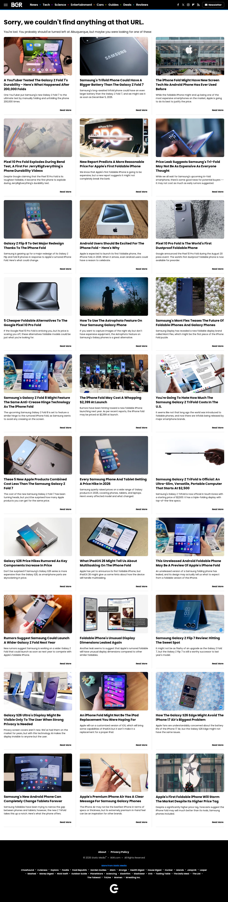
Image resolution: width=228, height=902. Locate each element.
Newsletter (213, 4)
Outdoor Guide (79, 873)
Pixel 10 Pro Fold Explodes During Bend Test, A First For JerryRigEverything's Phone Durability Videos (34, 166)
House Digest (155, 870)
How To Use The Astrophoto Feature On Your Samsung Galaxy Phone (111, 322)
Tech (46, 4)
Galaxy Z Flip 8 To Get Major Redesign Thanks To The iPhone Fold (34, 245)
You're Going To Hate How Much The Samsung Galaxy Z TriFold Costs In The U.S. (187, 402)
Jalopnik (191, 870)
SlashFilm (125, 873)
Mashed (32, 873)
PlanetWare (96, 873)
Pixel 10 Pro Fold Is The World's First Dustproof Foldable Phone (184, 245)
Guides (113, 4)
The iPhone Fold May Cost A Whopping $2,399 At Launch (110, 400)
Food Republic (79, 870)
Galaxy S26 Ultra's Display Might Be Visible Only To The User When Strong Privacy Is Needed (34, 719)
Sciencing (111, 873)
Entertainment (81, 4)
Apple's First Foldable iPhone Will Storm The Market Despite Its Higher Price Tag (187, 799)
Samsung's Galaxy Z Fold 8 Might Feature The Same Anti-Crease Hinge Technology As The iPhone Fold (37, 402)
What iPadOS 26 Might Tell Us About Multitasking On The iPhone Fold (108, 563)
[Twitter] (183, 4)
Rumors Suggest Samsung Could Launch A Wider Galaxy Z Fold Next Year (36, 640)
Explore (55, 870)
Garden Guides (98, 870)
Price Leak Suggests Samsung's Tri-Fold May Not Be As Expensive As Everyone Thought (188, 166)
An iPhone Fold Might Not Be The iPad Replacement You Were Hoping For (109, 717)
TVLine (107, 877)
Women (118, 877)
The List (196, 873)
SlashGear (139, 873)
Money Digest (46, 873)
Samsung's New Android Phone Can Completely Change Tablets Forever (33, 799)
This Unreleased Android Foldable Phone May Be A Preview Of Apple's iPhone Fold (188, 563)
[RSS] (198, 4)
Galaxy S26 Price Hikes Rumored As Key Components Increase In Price (35, 563)
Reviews (142, 4)
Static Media (98, 858)
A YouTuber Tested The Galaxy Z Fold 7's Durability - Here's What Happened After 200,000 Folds (36, 84)
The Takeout (94, 877)
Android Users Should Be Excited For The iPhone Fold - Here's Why (112, 245)
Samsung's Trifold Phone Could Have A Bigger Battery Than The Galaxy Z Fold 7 (112, 82)
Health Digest (137, 870)
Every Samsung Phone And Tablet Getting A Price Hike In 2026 (113, 481)
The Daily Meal (181, 873)
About (102, 852)
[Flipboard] (193, 4)
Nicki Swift (62, 873)
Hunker (169, 870)
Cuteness (42, 870)
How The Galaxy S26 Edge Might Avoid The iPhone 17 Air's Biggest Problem (190, 717)
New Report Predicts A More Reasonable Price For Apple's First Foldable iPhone (112, 164)
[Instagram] (188, 4)
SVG (150, 873)
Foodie (65, 870)
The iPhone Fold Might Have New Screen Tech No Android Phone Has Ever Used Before (187, 84)
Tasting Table (163, 873)
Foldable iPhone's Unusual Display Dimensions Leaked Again (107, 640)
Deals (127, 4)
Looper (203, 870)
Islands (180, 870)
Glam (113, 870)
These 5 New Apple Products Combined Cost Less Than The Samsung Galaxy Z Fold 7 (35, 483)
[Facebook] (178, 4)
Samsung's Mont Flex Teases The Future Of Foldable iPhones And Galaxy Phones (190, 322)
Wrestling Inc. (133, 877)
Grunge (123, 870)
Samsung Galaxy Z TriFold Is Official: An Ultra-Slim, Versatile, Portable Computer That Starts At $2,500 (189, 483)
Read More (65, 110)
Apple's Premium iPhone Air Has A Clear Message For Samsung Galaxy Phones (112, 799)
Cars (100, 4)
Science (60, 4)
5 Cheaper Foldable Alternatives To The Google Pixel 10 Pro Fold (35, 322)
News (34, 4)
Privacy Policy (120, 852)
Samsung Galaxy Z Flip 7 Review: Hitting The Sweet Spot (188, 640)
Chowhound (27, 870)
